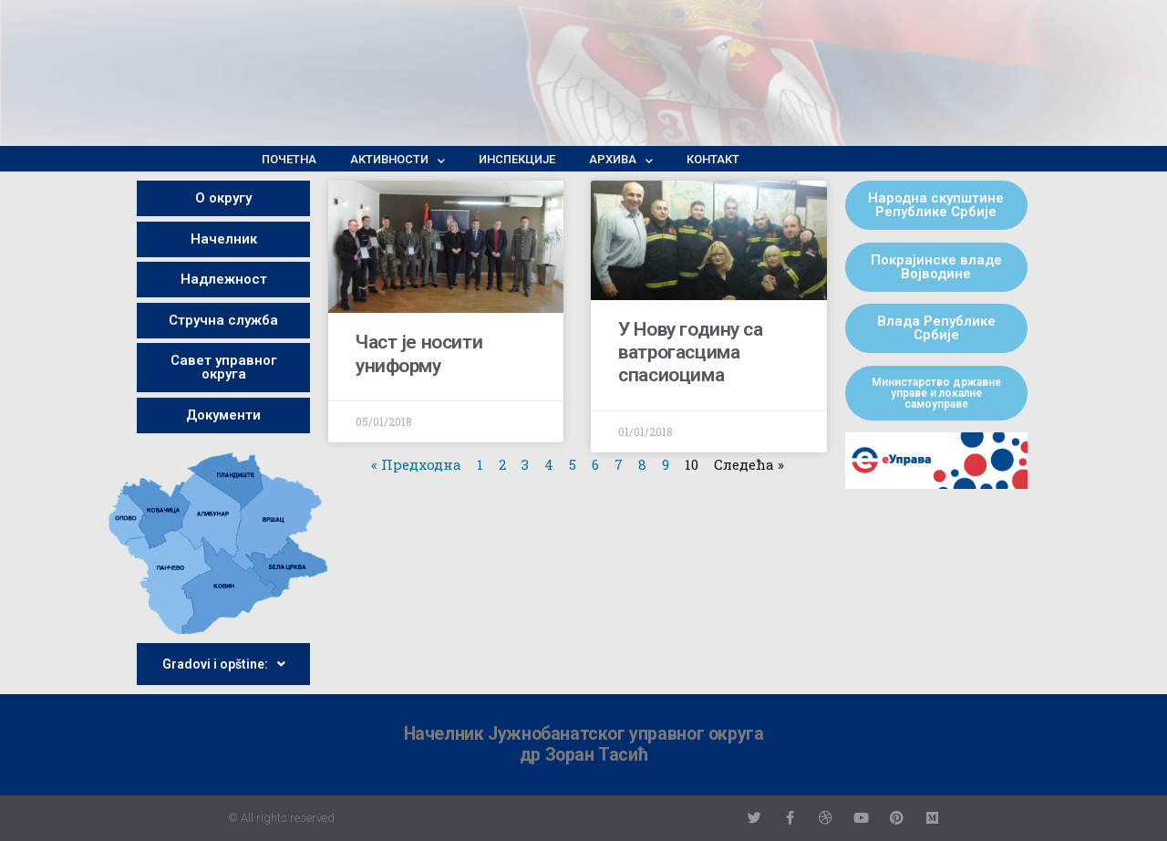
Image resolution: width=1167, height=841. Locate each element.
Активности (397, 159)
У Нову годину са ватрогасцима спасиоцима (690, 352)
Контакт (713, 159)
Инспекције (517, 159)
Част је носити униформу (419, 353)
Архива (621, 159)
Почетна (289, 159)
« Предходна (416, 464)
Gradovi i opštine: (223, 664)
